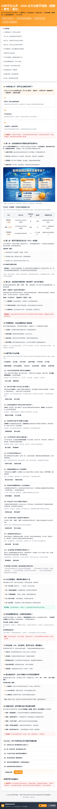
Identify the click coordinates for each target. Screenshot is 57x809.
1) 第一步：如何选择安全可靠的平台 (12, 36)
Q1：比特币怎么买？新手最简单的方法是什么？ (16, 745)
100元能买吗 (7, 362)
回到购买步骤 (8, 772)
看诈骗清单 (16, 447)
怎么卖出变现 (35, 366)
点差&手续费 (31, 362)
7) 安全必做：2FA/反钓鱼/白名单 (11, 65)
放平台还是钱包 (18, 366)
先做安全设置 (17, 463)
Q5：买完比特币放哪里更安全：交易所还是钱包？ (17, 762)
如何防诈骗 (51, 366)
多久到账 (15, 362)
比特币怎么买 (29, 795)
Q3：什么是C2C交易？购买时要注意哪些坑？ (15, 753)
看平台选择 (17, 431)
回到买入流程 (8, 399)
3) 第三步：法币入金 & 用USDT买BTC (13, 44)
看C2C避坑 (17, 399)
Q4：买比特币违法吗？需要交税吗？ (13, 758)
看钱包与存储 (18, 480)
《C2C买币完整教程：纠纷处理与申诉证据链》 (25, 570)
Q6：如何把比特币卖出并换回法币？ (13, 766)
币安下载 (32, 797)
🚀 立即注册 (51, 805)
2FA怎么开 (27, 366)
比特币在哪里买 (47, 795)
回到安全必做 (8, 512)
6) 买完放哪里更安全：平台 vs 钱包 (12, 61)
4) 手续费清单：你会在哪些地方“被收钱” (13, 49)
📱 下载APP (43, 805)
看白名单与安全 (9, 480)
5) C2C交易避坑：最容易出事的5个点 (12, 57)
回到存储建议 (8, 496)
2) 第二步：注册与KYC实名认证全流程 (13, 40)
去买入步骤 (8, 381)
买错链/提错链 (7, 366)
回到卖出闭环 (8, 528)
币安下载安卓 (26, 797)
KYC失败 (47, 362)
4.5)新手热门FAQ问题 (8, 53)
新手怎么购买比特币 (37, 795)
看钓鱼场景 (17, 512)
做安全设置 (17, 496)
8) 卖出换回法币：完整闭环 (10, 70)
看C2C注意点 (17, 528)
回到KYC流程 (8, 463)
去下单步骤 (18, 415)
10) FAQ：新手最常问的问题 (10, 78)
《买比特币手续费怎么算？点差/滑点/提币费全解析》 (18, 568)
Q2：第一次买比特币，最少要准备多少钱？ (15, 749)
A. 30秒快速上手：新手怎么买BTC (12, 32)
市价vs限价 (23, 362)
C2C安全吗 (40, 362)
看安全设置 (8, 544)
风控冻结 (43, 366)
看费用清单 (16, 381)
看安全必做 (16, 560)
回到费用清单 (8, 431)
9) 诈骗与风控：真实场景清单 (11, 74)
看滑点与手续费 (9, 415)
